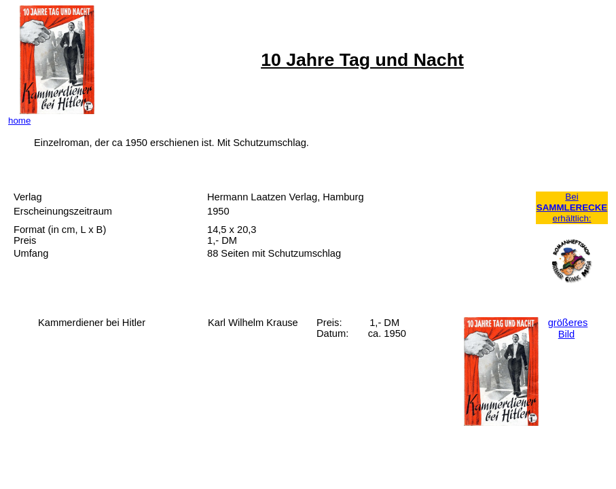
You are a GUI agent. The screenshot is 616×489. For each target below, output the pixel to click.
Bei (571, 197)
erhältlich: (571, 218)
